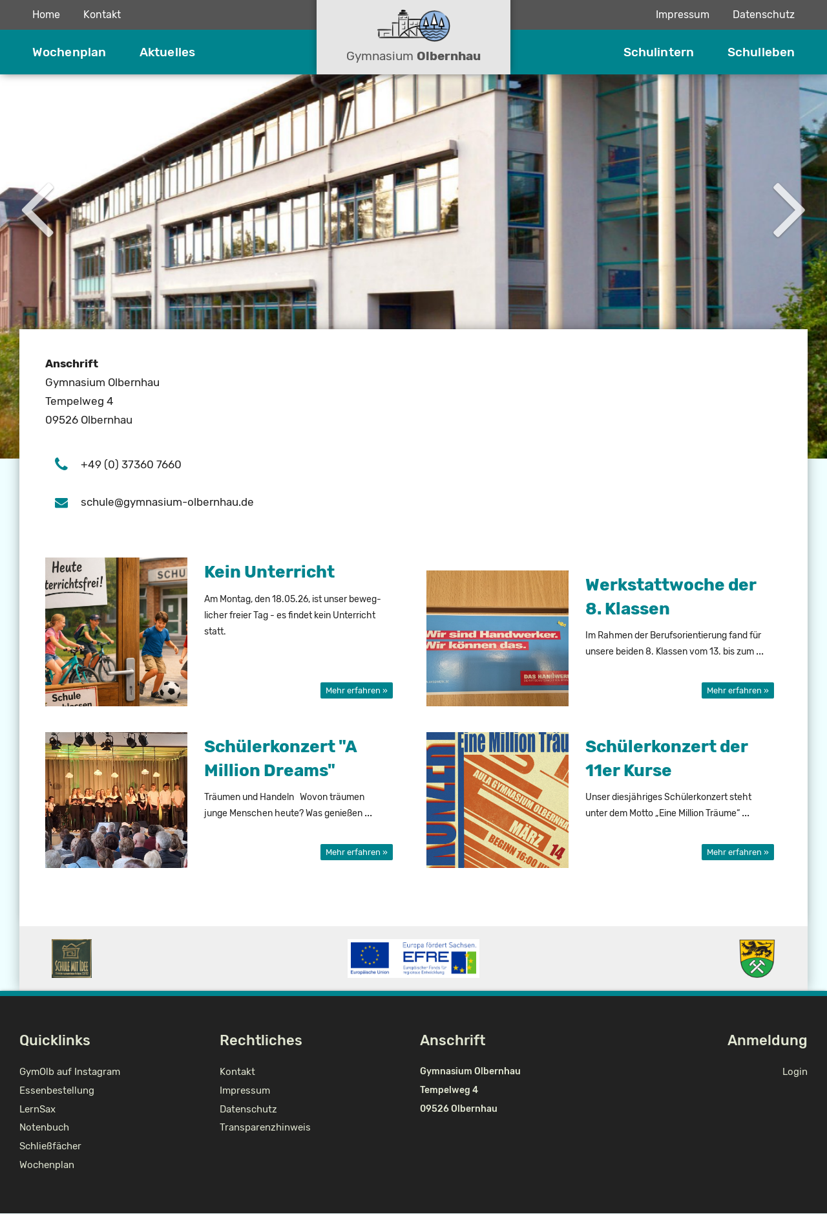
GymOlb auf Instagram (69, 1072)
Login (795, 1072)
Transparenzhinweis (265, 1127)
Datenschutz (764, 14)
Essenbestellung (56, 1090)
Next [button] (790, 206)
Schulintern (658, 52)
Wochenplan (69, 52)
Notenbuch (44, 1127)
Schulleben (761, 52)
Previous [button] (36, 206)
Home (46, 14)
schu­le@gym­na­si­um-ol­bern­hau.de (167, 502)
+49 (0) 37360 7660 (131, 465)
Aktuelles (167, 52)
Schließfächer (50, 1146)
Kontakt (102, 14)
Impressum (682, 14)
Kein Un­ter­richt (269, 572)
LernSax (37, 1109)
